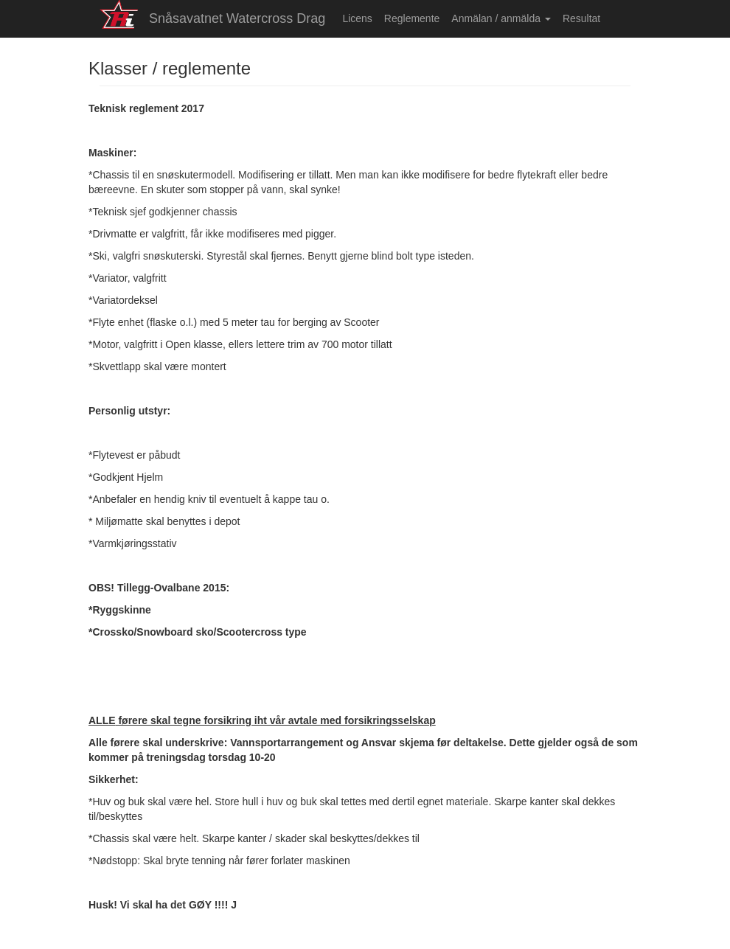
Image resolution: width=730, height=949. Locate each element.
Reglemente (412, 18)
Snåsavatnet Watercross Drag (237, 18)
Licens (357, 18)
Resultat (581, 18)
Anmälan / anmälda (501, 18)
